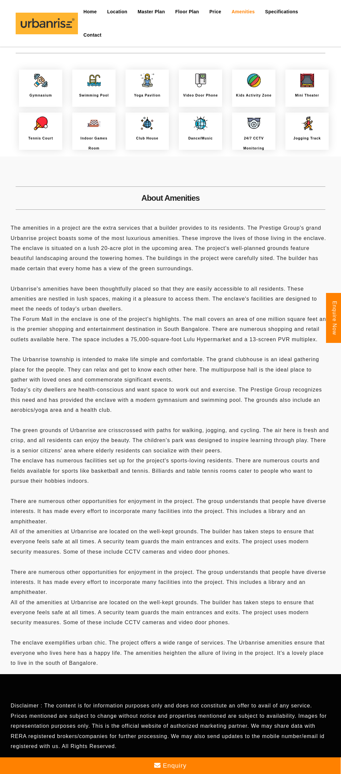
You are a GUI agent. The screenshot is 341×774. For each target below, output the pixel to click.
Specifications (281, 11)
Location (117, 11)
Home (90, 11)
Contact (93, 35)
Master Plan (151, 11)
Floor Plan (187, 11)
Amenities (243, 11)
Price (215, 11)
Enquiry (170, 765)
